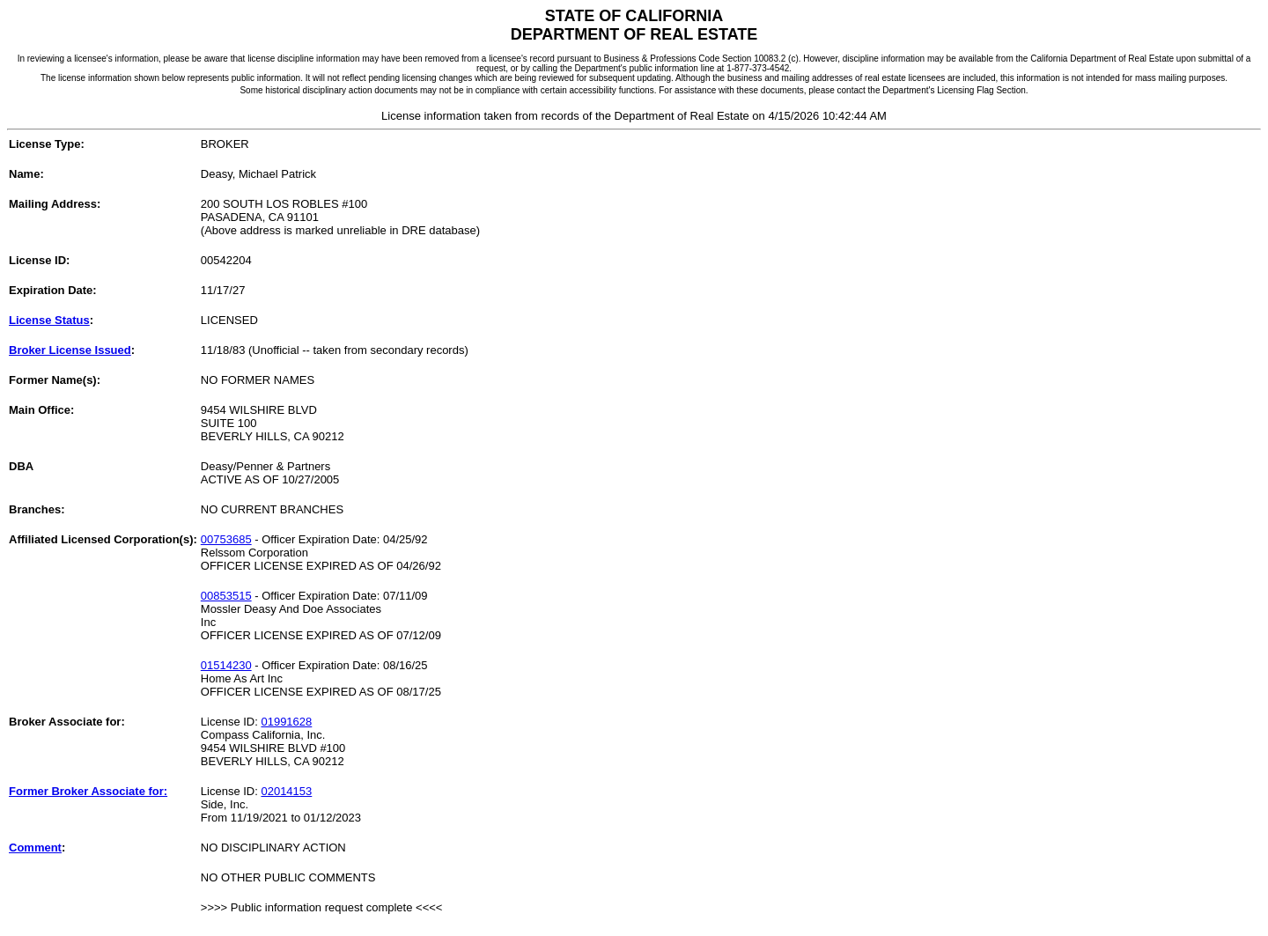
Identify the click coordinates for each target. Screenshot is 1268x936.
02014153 (286, 791)
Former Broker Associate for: (88, 791)
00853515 (226, 595)
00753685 (226, 539)
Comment (35, 847)
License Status (49, 320)
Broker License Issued (70, 350)
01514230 (226, 665)
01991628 (286, 721)
